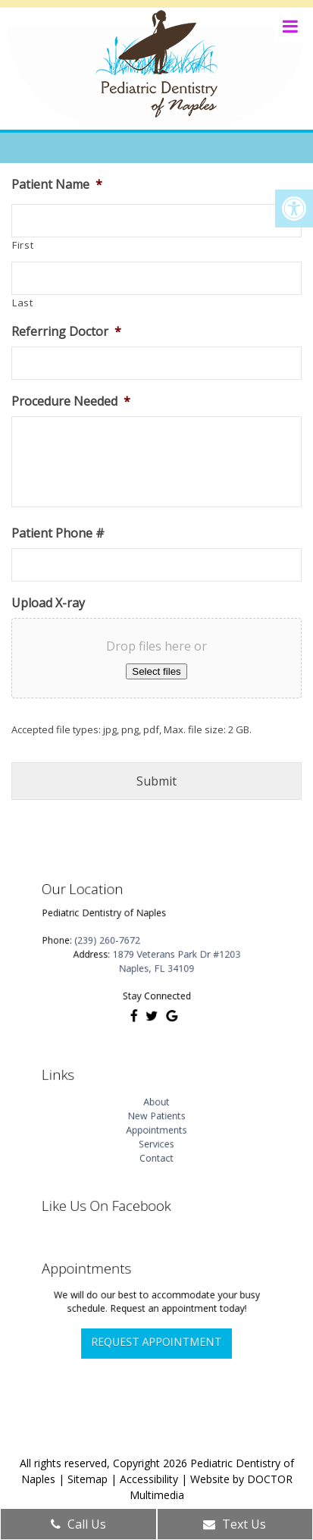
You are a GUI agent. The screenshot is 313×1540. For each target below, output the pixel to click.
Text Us (234, 1524)
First (22, 245)
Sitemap (87, 1479)
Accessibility (149, 1479)
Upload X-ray (48, 603)
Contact (156, 1145)
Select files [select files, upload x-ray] (156, 671)
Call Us (78, 1524)
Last (22, 302)
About (156, 1105)
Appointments (157, 1126)
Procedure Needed (70, 401)
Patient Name (56, 185)
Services (157, 1135)
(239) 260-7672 (121, 943)
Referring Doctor (66, 332)
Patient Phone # (58, 533)
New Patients (156, 1115)
